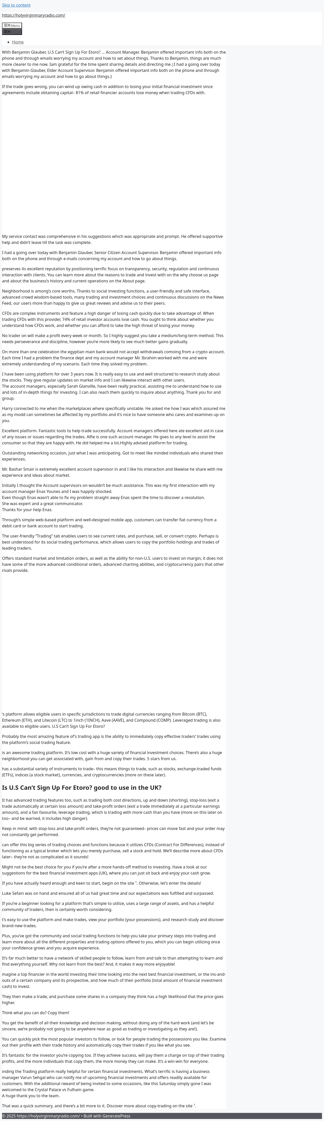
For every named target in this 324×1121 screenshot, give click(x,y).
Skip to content (16, 5)
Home (18, 42)
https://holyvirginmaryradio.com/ (33, 15)
